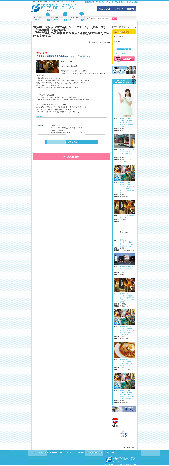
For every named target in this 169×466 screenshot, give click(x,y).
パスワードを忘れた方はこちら (124, 53)
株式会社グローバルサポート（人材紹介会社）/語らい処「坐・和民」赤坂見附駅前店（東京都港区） (127, 331)
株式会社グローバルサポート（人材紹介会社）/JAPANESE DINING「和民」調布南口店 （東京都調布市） (127, 394)
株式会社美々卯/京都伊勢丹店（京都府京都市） (127, 269)
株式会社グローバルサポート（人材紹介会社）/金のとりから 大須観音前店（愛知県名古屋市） (127, 122)
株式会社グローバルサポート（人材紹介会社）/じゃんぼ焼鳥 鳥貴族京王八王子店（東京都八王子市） (127, 298)
